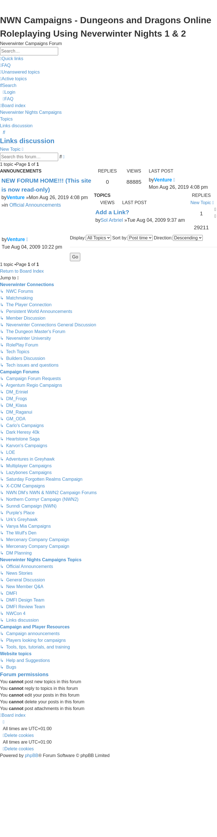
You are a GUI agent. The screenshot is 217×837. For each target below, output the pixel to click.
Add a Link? (112, 212)
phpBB (31, 755)
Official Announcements (35, 205)
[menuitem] (5, 65)
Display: (90, 237)
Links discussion (27, 141)
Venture (16, 197)
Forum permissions (24, 674)
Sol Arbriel (112, 220)
